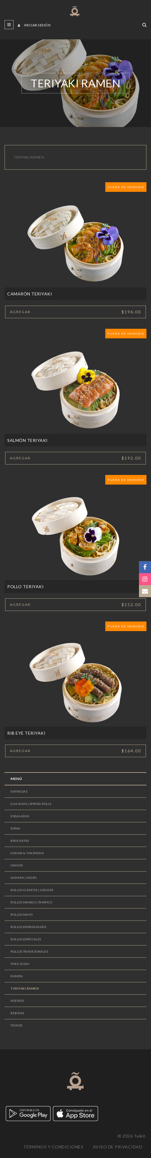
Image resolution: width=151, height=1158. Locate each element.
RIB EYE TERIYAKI (26, 733)
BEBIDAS (17, 1013)
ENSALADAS (20, 816)
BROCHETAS (20, 840)
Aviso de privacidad (118, 1146)
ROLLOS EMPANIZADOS (28, 927)
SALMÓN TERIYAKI (27, 440)
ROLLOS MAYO (22, 914)
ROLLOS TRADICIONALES (29, 951)
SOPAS (15, 828)
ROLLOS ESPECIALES (26, 939)
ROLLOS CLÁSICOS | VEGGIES (32, 890)
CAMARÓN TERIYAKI (29, 293)
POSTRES (17, 1000)
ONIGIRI (17, 865)
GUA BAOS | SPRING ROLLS (31, 804)
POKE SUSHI (20, 964)
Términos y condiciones (53, 1146)
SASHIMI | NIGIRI (24, 877)
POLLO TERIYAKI (25, 586)
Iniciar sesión (34, 25)
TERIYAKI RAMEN (25, 988)
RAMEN (17, 976)
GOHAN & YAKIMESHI (27, 853)
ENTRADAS (19, 791)
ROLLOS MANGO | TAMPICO (31, 902)
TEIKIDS (17, 1025)
